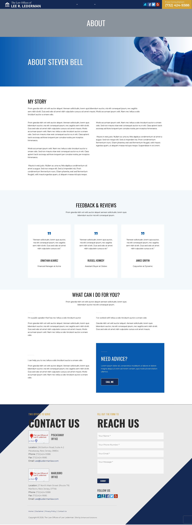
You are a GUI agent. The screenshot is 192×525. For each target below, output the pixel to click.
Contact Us (126, 4)
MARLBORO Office (56, 475)
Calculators (111, 4)
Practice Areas (93, 4)
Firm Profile (61, 4)
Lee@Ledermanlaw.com (47, 461)
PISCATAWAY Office (57, 437)
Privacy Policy (53, 512)
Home (49, 4)
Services (76, 4)
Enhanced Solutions (89, 518)
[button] (110, 382)
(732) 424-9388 (177, 5)
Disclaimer (41, 512)
